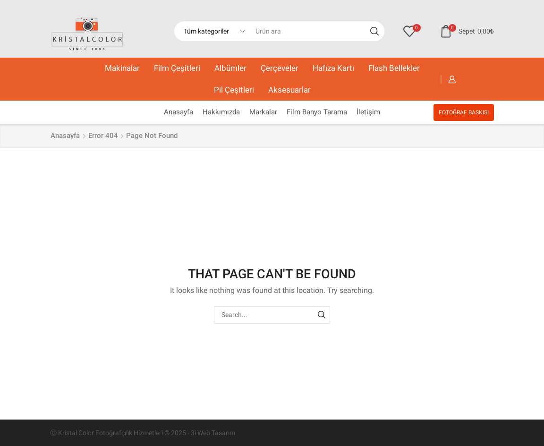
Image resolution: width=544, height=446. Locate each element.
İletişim (368, 112)
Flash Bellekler (394, 68)
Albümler (230, 68)
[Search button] (374, 31)
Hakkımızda (221, 112)
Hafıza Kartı (333, 68)
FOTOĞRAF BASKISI (464, 112)
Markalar (263, 112)
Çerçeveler (279, 68)
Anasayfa (178, 112)
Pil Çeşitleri (234, 90)
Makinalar (122, 68)
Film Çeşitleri (177, 68)
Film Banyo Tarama (317, 112)
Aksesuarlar (289, 90)
